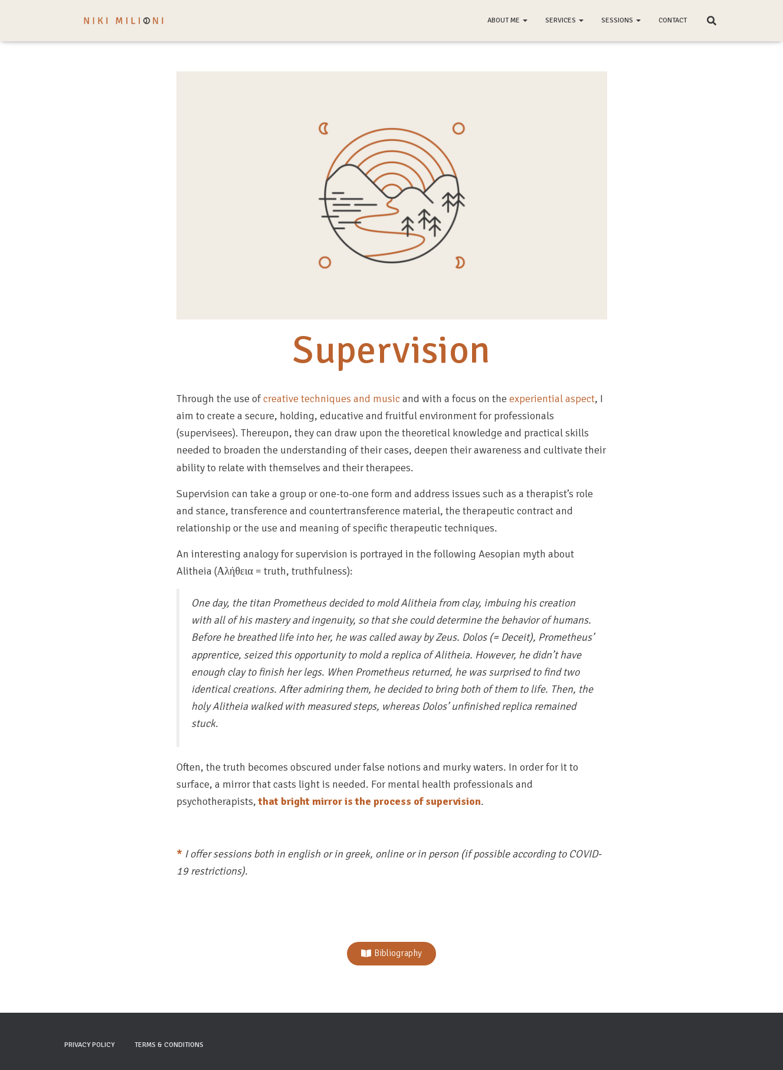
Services (564, 20)
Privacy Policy (89, 1044)
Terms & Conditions (169, 1044)
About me (507, 20)
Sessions (621, 20)
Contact (672, 20)
